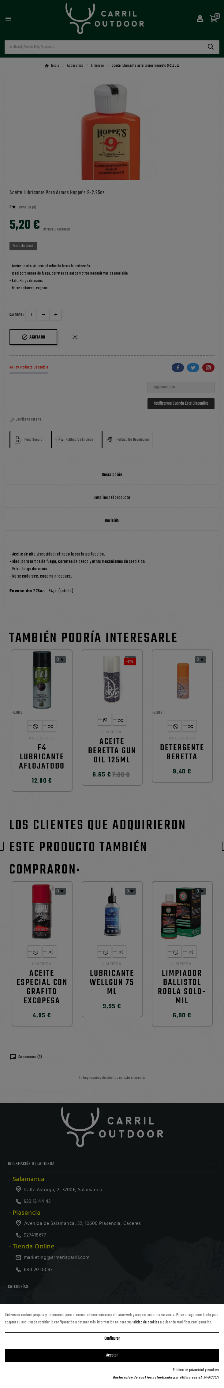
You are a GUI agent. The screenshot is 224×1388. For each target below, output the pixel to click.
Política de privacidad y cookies (196, 1370)
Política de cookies (145, 1322)
